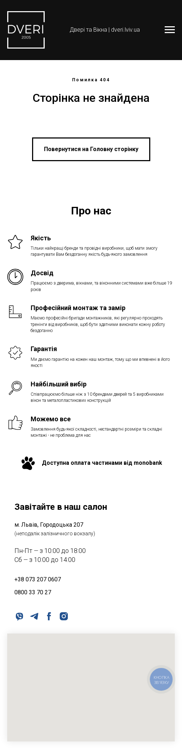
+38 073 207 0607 (37, 579)
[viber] (18, 615)
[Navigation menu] (170, 29)
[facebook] (48, 615)
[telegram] (33, 615)
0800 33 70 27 (32, 592)
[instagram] (63, 615)
